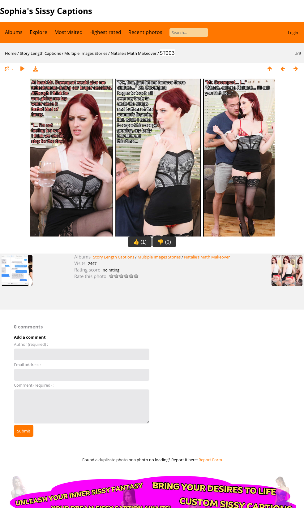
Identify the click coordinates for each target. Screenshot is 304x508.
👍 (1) (140, 242)
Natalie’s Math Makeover (133, 53)
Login (293, 32)
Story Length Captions (40, 53)
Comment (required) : (34, 385)
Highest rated (105, 32)
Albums (14, 32)
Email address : (27, 364)
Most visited (68, 32)
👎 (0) (164, 242)
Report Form (210, 459)
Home (10, 53)
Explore (38, 32)
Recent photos (145, 32)
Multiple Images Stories (85, 53)
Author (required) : (31, 344)
